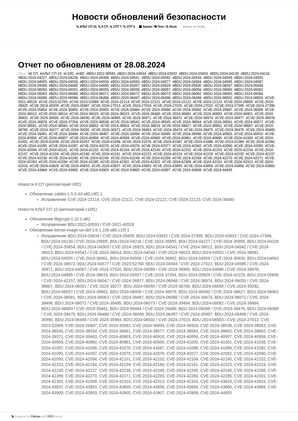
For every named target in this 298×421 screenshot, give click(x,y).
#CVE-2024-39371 (105, 130)
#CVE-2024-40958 (84, 138)
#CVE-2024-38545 (155, 122)
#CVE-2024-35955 (94, 110)
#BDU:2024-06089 (63, 98)
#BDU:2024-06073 (155, 94)
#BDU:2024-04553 (248, 78)
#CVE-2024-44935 (217, 170)
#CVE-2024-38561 (217, 122)
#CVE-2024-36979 (32, 122)
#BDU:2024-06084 (248, 94)
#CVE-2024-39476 (229, 130)
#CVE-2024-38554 (186, 122)
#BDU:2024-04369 (94, 78)
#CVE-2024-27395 (229, 106)
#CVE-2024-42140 (145, 150)
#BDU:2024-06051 (63, 90)
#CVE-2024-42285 (84, 162)
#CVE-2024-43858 (229, 166)
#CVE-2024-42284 (53, 162)
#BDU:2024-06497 (125, 98)
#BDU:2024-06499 (186, 98)
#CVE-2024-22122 (176, 102)
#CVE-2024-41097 (63, 146)
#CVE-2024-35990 (155, 110)
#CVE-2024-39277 (44, 130)
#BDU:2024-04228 (63, 78)
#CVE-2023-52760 (53, 102)
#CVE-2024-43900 (63, 170)
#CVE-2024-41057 (75, 142)
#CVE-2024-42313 (238, 162)
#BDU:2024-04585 (217, 82)
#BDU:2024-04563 (125, 82)
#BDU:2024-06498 (155, 98)
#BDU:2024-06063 (32, 94)
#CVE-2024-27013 (105, 106)
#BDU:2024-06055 (94, 90)
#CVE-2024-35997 (217, 110)
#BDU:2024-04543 (186, 78)
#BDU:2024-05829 (155, 86)
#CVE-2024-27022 (198, 106)
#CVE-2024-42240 (63, 158)
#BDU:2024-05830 (186, 86)
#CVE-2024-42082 (186, 146)
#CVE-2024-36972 (167, 118)
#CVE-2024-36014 (53, 114)
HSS (50, 416)
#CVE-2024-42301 (114, 162)
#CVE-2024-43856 (198, 166)
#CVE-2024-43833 (75, 166)
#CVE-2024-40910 (248, 134)
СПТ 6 (129, 26)
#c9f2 (80, 74)
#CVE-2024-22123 (207, 102)
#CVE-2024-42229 (198, 154)
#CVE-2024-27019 (136, 106)
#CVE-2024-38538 (94, 122)
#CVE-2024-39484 (63, 134)
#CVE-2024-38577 (248, 122)
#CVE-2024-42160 (75, 154)
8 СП (103, 26)
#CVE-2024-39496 (186, 134)
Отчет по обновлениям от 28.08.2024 (91, 64)
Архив (145, 26)
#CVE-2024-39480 (260, 130)
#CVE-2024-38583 (53, 126)
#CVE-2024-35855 (63, 110)
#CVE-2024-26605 (238, 102)
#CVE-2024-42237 (260, 154)
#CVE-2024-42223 (136, 154)
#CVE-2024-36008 (248, 110)
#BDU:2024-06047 (217, 86)
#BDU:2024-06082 (186, 94)
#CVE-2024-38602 (84, 126)
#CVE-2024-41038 (44, 142)
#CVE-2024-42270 (217, 158)
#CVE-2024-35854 (32, 110)
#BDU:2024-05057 (125, 86)
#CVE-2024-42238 (32, 158)
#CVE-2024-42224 (167, 154)
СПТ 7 (116, 26)
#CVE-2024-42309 (176, 162)
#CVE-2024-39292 (75, 130)
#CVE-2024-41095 (32, 146)
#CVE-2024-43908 (186, 170)
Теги (159, 26)
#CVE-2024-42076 (125, 146)
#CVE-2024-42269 (186, 158)
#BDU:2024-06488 (94, 98)
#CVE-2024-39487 (94, 134)
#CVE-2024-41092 (260, 142)
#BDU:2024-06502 (217, 98)
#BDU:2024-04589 (32, 86)
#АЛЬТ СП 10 (50, 74)
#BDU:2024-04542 (155, 78)
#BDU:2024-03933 (193, 74)
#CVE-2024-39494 (125, 134)
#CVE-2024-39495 (155, 134)
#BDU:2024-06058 (186, 90)
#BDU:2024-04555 (32, 82)
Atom (171, 26)
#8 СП (33, 74)
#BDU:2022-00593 (100, 74)
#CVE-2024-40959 (114, 138)
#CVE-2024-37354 (63, 122)
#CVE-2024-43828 (44, 166)
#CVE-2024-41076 (136, 142)
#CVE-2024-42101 (53, 150)
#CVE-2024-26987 (75, 106)
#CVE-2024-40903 (217, 134)
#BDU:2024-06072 (125, 94)
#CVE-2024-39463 (136, 130)
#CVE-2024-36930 (75, 118)
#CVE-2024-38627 (176, 126)
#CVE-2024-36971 (136, 118)
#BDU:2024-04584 (186, 82)
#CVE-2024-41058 (105, 142)
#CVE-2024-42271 (248, 158)
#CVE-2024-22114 (114, 102)
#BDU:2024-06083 (217, 94)
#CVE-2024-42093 (248, 146)
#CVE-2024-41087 (167, 142)
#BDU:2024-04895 (94, 86)
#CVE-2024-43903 (94, 170)
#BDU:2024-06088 (32, 98)
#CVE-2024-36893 (207, 114)
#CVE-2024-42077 (155, 146)
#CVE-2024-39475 (198, 130)
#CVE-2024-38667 (238, 126)
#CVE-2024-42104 (114, 150)
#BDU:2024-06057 (155, 90)
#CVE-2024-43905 (125, 170)
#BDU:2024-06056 (125, 90)
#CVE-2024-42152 (176, 150)
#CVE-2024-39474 (167, 130)
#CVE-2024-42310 (207, 162)
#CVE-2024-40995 (207, 138)
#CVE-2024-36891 (176, 114)
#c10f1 (68, 74)
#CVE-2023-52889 (84, 102)
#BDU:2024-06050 (32, 90)
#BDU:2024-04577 (155, 82)
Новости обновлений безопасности (149, 17)
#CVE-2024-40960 (145, 138)
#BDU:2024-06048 (248, 86)
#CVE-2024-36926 (44, 118)
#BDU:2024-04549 (217, 78)
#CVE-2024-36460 (145, 114)
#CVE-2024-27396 (260, 106)
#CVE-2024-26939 (44, 106)
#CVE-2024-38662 (207, 126)
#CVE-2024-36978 (260, 118)
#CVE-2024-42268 (155, 158)
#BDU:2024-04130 (224, 74)
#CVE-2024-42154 (238, 150)
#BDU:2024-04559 (94, 82)
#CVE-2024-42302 (145, 162)
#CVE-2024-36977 (229, 118)
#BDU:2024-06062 (248, 90)
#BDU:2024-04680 (63, 86)
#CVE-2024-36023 (114, 114)
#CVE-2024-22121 (145, 102)
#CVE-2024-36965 (105, 118)
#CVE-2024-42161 (105, 154)
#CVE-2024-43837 (105, 166)
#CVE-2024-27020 (167, 106)
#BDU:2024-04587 (248, 82)
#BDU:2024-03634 (131, 74)
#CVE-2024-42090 (217, 146)
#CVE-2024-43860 (260, 166)
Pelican (35, 416)
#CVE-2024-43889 (32, 170)
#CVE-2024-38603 (114, 126)
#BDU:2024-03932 (162, 74)
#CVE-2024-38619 (145, 126)
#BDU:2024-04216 (255, 74)
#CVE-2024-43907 (155, 170)
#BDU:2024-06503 (248, 98)
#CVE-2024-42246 (125, 158)
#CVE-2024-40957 (53, 138)
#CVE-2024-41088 (198, 142)
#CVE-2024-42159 (44, 154)
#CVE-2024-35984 (125, 110)
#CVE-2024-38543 (125, 122)
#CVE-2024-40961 (176, 138)
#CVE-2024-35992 (186, 110)
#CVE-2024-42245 (94, 158)
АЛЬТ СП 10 (86, 26)
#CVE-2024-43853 (136, 166)
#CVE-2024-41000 (238, 138)
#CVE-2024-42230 (229, 154)
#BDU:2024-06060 (217, 90)
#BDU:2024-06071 (94, 94)
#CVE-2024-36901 (238, 114)
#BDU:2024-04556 (63, 82)
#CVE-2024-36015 (84, 114)
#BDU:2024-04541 (125, 78)
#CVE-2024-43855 (167, 166)
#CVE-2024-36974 (198, 118)
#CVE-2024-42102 (84, 150)
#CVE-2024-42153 (207, 150)
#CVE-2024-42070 (94, 146)
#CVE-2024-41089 (229, 142)
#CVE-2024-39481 (32, 134)
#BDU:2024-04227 (32, 78)
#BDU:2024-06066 (63, 94)
